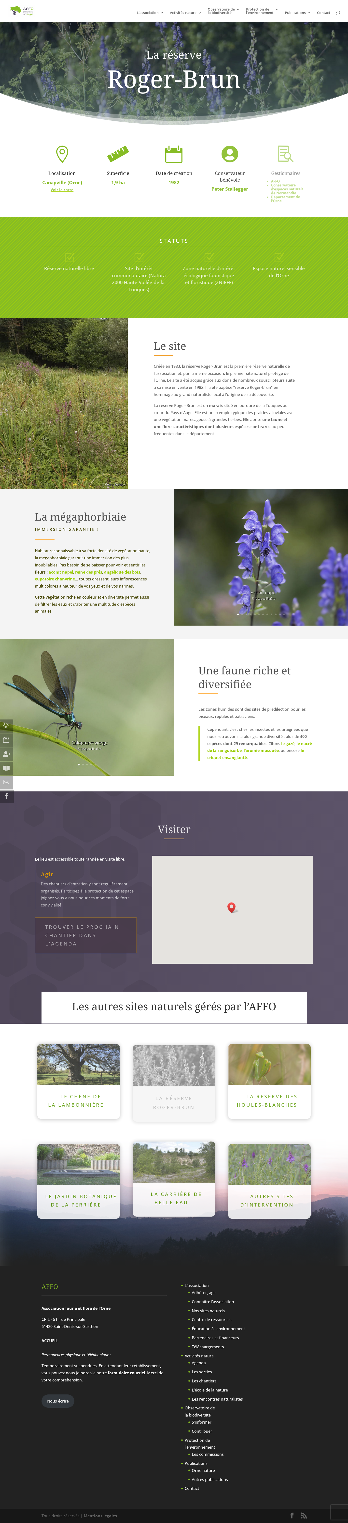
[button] (233, 907)
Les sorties (202, 1372)
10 (276, 614)
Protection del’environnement (260, 11)
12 (284, 614)
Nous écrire (58, 1401)
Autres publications (210, 1479)
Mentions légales (100, 1516)
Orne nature (203, 1470)
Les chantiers (204, 1381)
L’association (148, 13)
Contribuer (202, 1431)
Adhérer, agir (204, 1292)
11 (280, 614)
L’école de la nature (210, 1390)
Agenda (199, 1362)
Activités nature (183, 13)
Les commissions (208, 1454)
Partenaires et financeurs (215, 1337)
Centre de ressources (212, 1319)
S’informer (201, 1422)
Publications (295, 13)
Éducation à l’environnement (218, 1328)
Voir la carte (62, 189)
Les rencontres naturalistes (217, 1399)
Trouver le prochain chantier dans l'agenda (82, 935)
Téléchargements (208, 1347)
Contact (323, 13)
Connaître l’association (213, 1301)
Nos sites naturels (208, 1310)
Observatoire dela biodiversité (221, 11)
